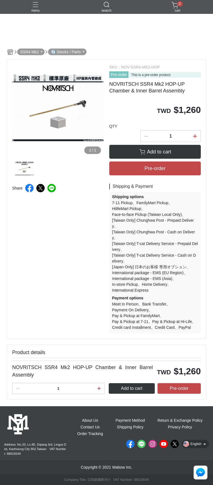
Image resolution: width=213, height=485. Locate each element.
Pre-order (119, 74)
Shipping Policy (130, 427)
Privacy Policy (180, 427)
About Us (90, 420)
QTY (113, 126)
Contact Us (90, 427)
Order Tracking (90, 434)
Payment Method (130, 420)
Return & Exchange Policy (180, 420)
